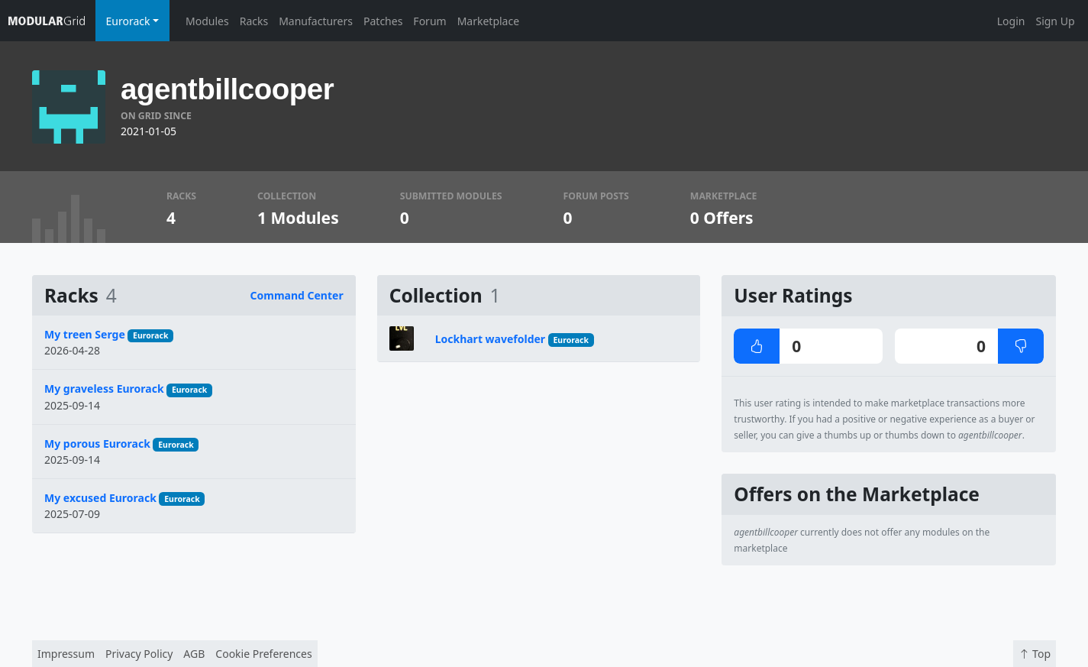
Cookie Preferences (263, 653)
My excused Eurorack (100, 498)
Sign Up (1054, 21)
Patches (382, 21)
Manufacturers (316, 21)
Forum (429, 21)
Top (1035, 653)
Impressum (66, 653)
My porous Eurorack (97, 443)
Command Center (297, 295)
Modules (207, 21)
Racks (254, 21)
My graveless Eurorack (104, 388)
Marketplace (488, 21)
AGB (194, 653)
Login (1011, 21)
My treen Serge (84, 334)
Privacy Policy (139, 653)
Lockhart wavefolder (490, 339)
